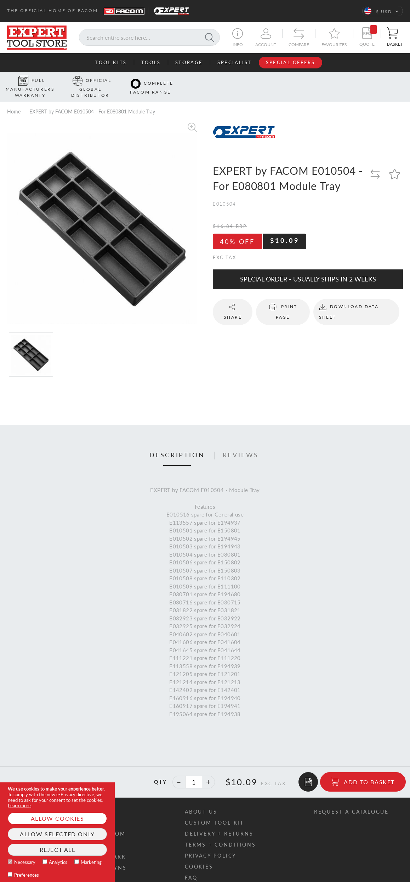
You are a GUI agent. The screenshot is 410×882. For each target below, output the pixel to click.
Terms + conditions (220, 834)
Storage (189, 62)
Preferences (26, 875)
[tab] (177, 444)
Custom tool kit (214, 812)
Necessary (24, 862)
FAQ (191, 867)
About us (201, 801)
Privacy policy (211, 845)
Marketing (91, 862)
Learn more (19, 805)
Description (177, 444)
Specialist (234, 62)
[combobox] (149, 37)
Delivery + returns (219, 823)
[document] (57, 832)
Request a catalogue (351, 801)
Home (14, 100)
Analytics (58, 862)
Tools (151, 62)
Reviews (241, 444)
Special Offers (290, 62)
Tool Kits (110, 62)
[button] (382, 11)
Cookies (199, 856)
